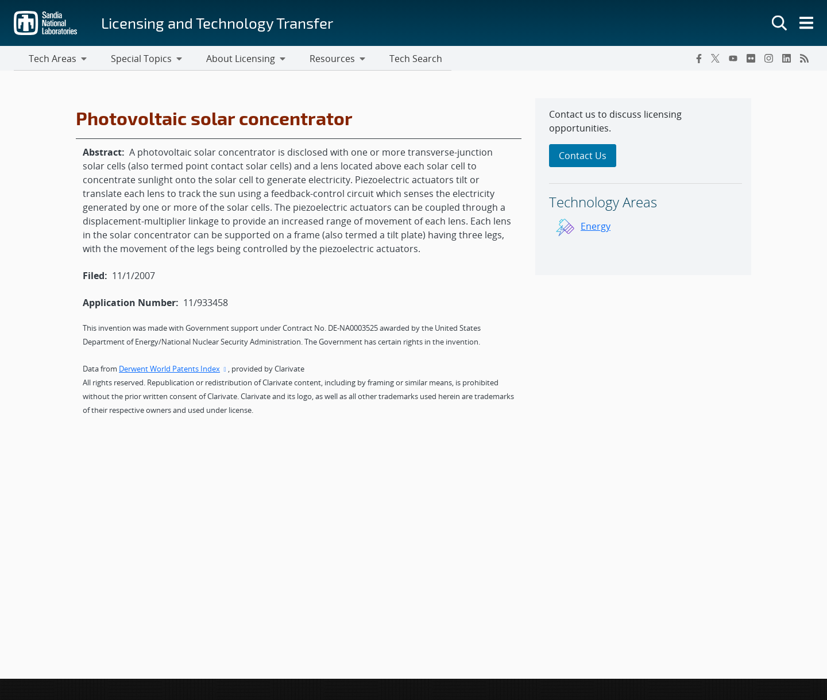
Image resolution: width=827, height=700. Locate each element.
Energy (595, 228)
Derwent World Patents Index (173, 370)
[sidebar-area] (643, 188)
